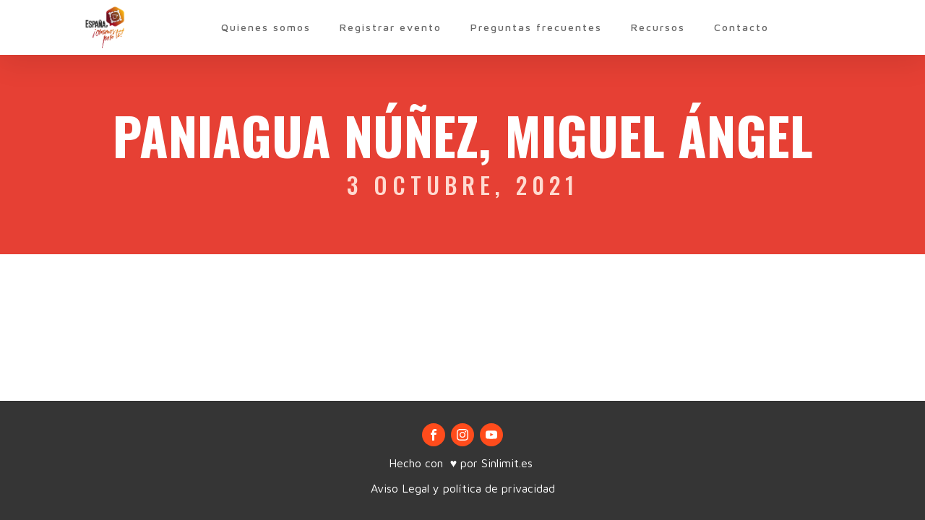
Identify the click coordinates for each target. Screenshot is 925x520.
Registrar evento (391, 27)
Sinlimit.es (508, 462)
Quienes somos (266, 27)
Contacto (741, 27)
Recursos (658, 27)
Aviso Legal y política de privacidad (463, 488)
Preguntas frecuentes (536, 27)
